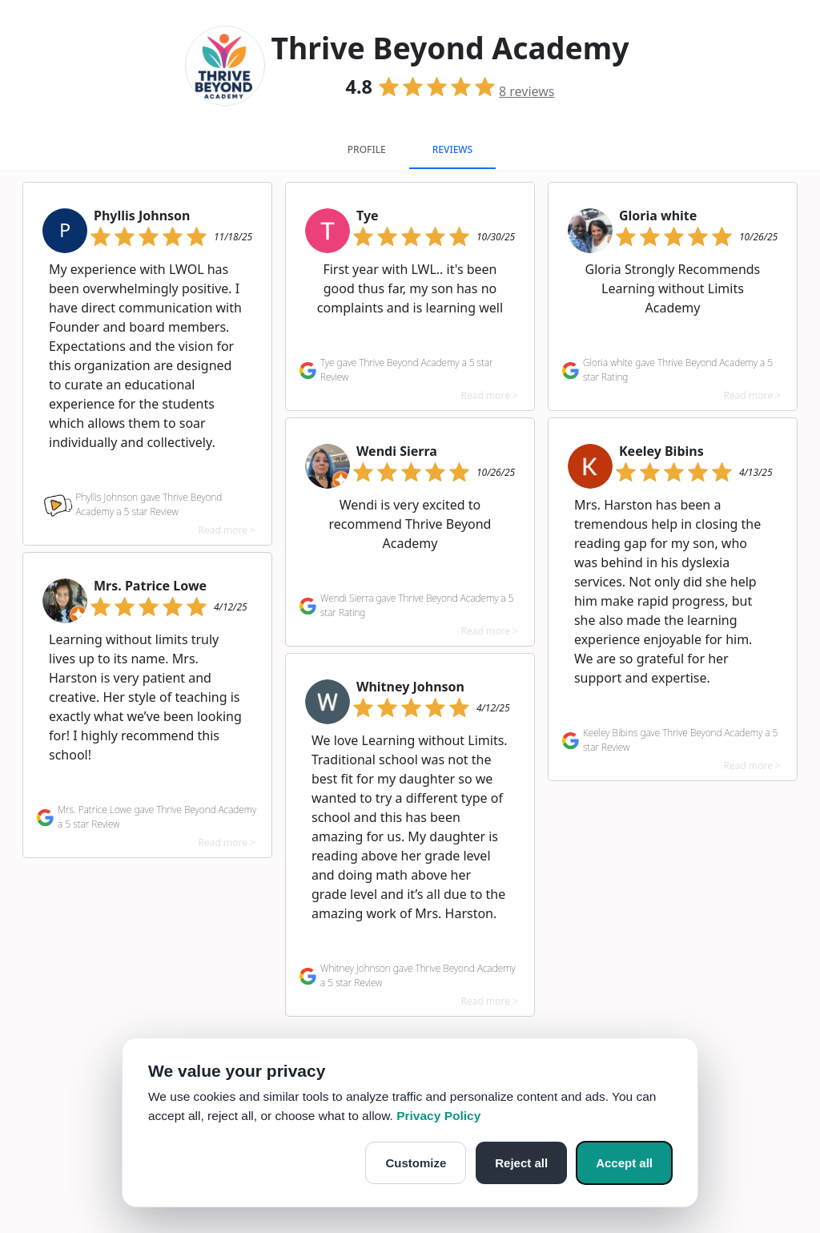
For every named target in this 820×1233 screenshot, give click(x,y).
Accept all (624, 1163)
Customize (415, 1163)
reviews (527, 91)
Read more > (227, 530)
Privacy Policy (438, 1115)
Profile (367, 149)
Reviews (452, 149)
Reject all (521, 1163)
